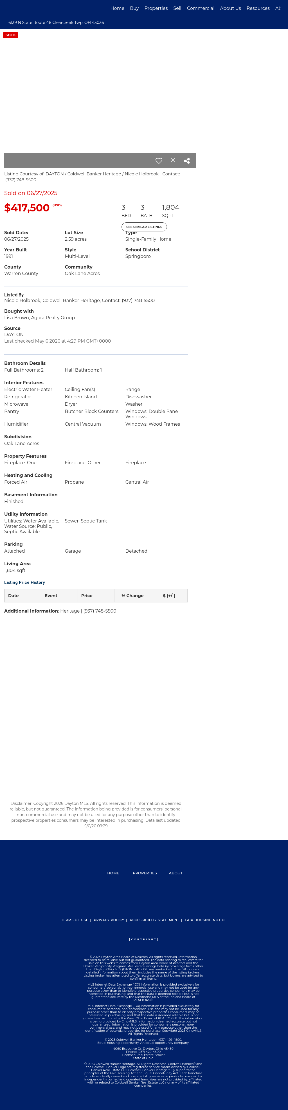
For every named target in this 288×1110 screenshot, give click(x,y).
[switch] (159, 160)
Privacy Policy (109, 920)
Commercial (201, 8)
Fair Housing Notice (206, 920)
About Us (230, 8)
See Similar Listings (144, 227)
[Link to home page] (11, 8)
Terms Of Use (74, 920)
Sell (177, 8)
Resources (258, 8)
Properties (156, 8)
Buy (134, 8)
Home (118, 8)
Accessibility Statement (154, 920)
